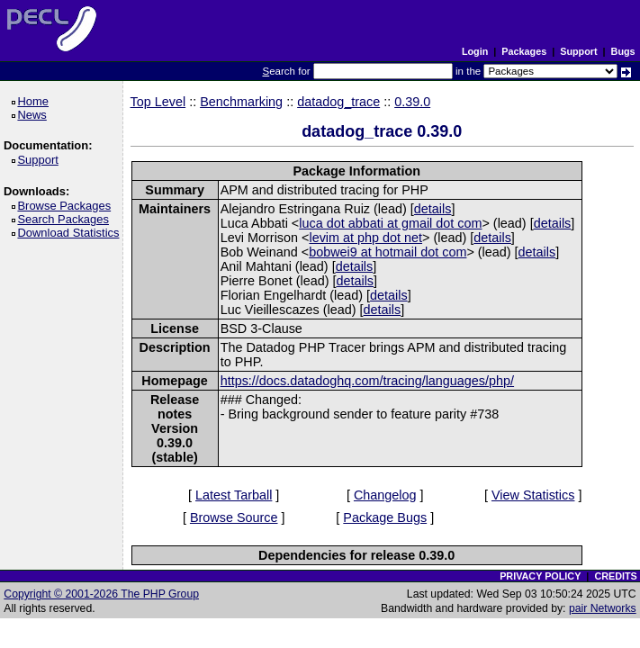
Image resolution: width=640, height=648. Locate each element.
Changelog (385, 495)
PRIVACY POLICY (540, 576)
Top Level (158, 101)
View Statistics (533, 495)
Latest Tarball (233, 495)
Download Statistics (71, 232)
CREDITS (615, 576)
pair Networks (602, 608)
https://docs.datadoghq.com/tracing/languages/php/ (367, 381)
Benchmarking (241, 101)
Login (475, 51)
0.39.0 (412, 101)
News (35, 115)
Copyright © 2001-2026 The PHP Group (101, 594)
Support (578, 51)
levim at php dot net (365, 237)
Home (36, 101)
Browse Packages (67, 205)
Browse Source (234, 517)
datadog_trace (338, 101)
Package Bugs (385, 517)
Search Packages (66, 219)
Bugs (623, 51)
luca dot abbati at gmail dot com (390, 223)
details (433, 209)
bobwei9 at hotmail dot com (387, 252)
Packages (523, 51)
